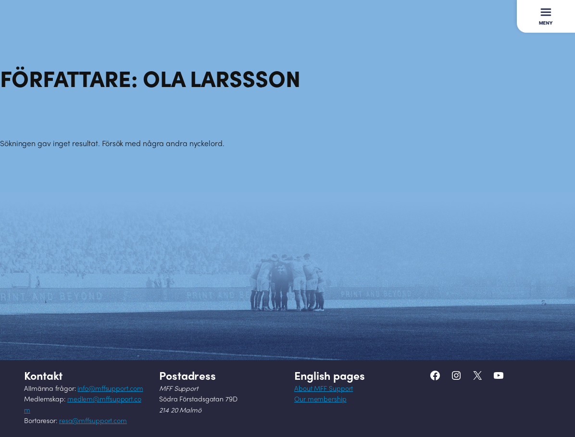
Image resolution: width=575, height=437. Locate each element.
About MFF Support (323, 389)
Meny (545, 11)
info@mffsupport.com (110, 389)
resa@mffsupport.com (93, 421)
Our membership (320, 400)
